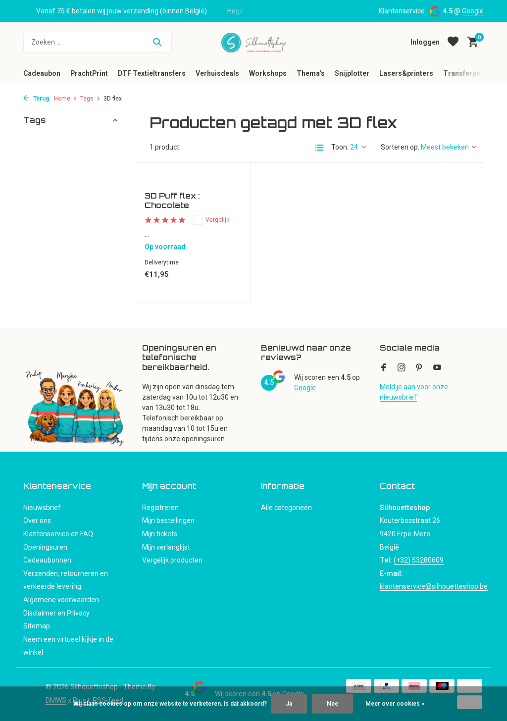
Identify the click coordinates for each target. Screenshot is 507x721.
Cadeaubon (41, 73)
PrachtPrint (89, 73)
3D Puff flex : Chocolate (172, 200)
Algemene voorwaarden (61, 600)
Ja (289, 703)
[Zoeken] (97, 42)
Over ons (37, 520)
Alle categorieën (286, 508)
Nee (332, 703)
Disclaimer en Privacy (56, 613)
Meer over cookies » (394, 703)
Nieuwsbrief (42, 508)
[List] (319, 147)
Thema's (311, 73)
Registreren (160, 508)
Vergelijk (211, 219)
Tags (90, 98)
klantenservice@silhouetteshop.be (434, 586)
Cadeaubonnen (47, 560)
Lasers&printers (406, 73)
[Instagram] (402, 368)
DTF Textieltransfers (152, 73)
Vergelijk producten (172, 560)
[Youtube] (437, 368)
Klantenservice (402, 11)
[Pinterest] (419, 368)
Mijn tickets (159, 534)
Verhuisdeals (217, 73)
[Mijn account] (425, 42)
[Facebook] (384, 368)
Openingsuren (45, 547)
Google (473, 11)
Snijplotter (352, 73)
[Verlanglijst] (453, 42)
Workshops (268, 73)
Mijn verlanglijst (166, 547)
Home (65, 98)
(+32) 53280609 (419, 560)
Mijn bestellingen (168, 520)
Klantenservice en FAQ (58, 534)
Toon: (340, 147)
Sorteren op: (400, 147)
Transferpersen (469, 73)
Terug (36, 98)
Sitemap (36, 626)
